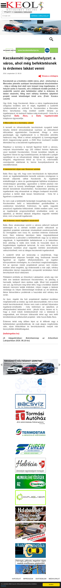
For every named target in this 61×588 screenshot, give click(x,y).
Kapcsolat (16, 579)
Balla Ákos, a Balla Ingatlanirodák (36, 116)
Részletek (3, 586)
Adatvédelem (41, 579)
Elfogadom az (17, 12)
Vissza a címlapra (50, 76)
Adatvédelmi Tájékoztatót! (23, 12)
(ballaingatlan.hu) (11, 334)
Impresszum (28, 579)
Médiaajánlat (54, 579)
